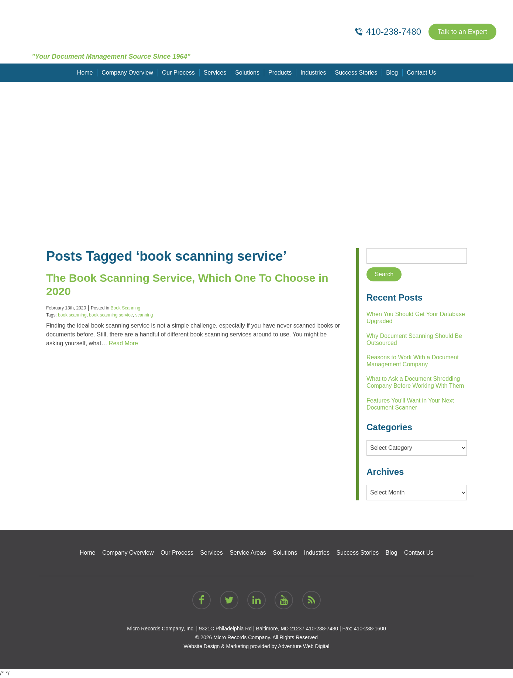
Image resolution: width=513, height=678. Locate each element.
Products (280, 72)
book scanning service (111, 315)
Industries (313, 72)
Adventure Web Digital (303, 646)
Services (215, 72)
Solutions (247, 72)
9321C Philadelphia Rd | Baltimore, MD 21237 (251, 628)
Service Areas (248, 552)
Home (85, 72)
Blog (392, 72)
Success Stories (356, 72)
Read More (123, 343)
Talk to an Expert (462, 31)
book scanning (72, 315)
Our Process (178, 72)
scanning (144, 315)
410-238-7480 (322, 628)
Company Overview (127, 72)
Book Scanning (125, 308)
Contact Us (421, 72)
